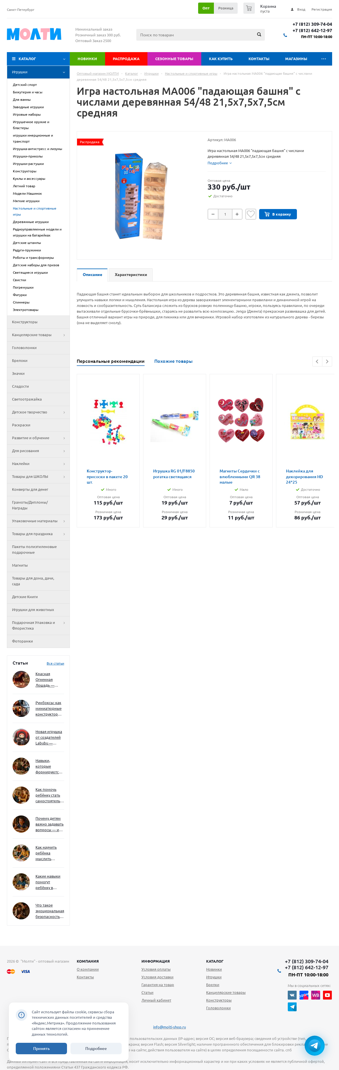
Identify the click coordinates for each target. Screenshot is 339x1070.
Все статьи (55, 663)
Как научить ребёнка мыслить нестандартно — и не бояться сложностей (49, 853)
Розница (225, 8)
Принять (41, 1048)
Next (327, 361)
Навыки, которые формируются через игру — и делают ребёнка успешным (49, 766)
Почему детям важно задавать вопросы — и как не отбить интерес (50, 824)
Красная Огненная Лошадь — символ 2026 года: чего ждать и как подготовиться (49, 680)
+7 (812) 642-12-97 (312, 30)
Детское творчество (41, 412)
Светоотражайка (27, 399)
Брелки (212, 985)
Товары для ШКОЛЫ (41, 476)
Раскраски (21, 425)
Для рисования (41, 451)
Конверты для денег (30, 489)
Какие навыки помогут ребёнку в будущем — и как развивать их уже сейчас (48, 882)
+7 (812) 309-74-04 (312, 24)
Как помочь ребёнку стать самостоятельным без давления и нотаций (50, 795)
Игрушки (41, 72)
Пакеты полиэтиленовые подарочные (34, 549)
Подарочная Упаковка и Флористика (41, 625)
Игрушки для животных (33, 610)
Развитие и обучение (41, 438)
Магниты (20, 565)
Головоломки (24, 348)
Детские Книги (25, 597)
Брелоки (19, 360)
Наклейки (41, 464)
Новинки (87, 59)
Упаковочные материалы (41, 521)
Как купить (221, 59)
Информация (155, 961)
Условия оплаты (156, 969)
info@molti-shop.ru (169, 1027)
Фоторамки (22, 641)
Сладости (20, 386)
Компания (88, 961)
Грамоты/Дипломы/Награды (30, 505)
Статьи (147, 992)
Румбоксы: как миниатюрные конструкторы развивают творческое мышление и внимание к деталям (49, 709)
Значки (18, 373)
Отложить (250, 214)
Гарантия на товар (157, 985)
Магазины (296, 59)
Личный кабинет (156, 1000)
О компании (88, 969)
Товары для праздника (41, 534)
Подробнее (96, 1048)
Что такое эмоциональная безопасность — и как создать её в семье (50, 911)
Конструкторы (25, 322)
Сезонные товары (174, 59)
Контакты (259, 59)
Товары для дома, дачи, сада (33, 581)
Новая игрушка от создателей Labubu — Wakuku (49, 738)
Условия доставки (157, 977)
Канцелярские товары (41, 335)
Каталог (27, 59)
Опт (206, 8)
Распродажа (126, 59)
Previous (317, 361)
